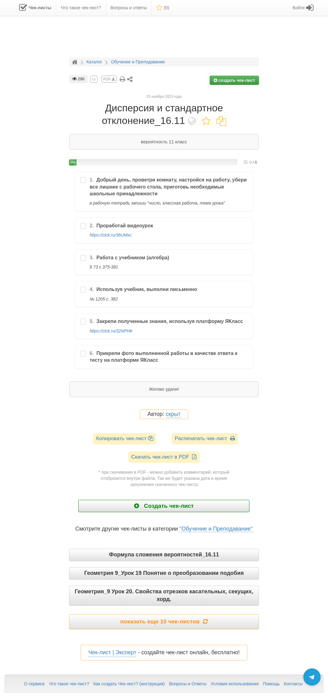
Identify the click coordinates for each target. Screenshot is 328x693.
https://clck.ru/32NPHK (111, 331)
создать (234, 80)
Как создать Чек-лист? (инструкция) (129, 683)
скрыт (173, 414)
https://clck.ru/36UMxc (111, 235)
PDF (109, 79)
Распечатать (205, 438)
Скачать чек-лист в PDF (164, 457)
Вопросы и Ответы (187, 683)
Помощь (271, 683)
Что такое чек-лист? (69, 683)
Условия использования (235, 683)
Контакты (293, 683)
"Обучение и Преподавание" (215, 529)
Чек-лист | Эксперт (112, 652)
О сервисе (34, 683)
